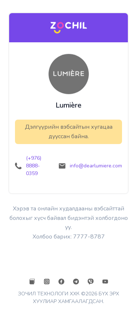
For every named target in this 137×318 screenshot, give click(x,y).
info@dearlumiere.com (96, 165)
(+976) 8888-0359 (33, 166)
